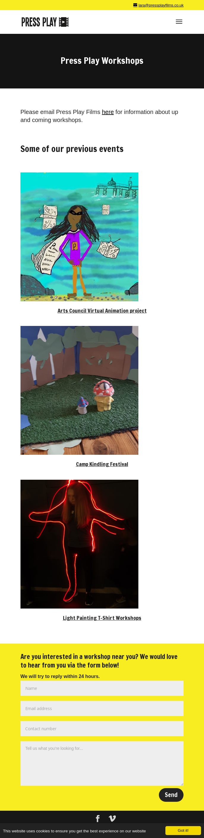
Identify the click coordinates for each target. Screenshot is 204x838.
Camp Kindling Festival (102, 464)
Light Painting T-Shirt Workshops (102, 618)
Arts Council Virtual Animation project (102, 310)
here (108, 112)
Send (171, 795)
